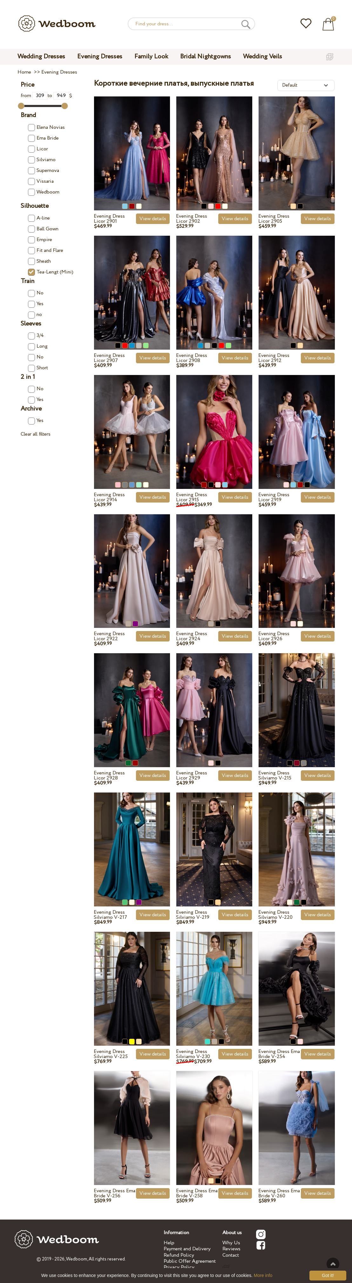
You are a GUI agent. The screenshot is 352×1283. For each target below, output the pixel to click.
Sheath (39, 261)
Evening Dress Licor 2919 (273, 497)
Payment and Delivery (187, 1249)
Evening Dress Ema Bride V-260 (279, 1193)
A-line (39, 218)
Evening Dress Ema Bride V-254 (279, 1054)
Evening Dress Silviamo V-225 (111, 1054)
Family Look (151, 56)
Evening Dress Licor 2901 (109, 219)
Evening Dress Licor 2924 (191, 636)
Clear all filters (36, 434)
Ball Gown (43, 229)
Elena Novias (46, 127)
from (34, 95)
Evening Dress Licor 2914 (109, 497)
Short (38, 368)
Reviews (231, 1249)
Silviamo (42, 159)
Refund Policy (179, 1255)
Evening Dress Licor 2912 (273, 358)
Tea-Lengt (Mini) (50, 272)
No (36, 293)
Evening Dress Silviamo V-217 (110, 915)
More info (263, 1275)
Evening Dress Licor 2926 (273, 636)
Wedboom (43, 192)
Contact (230, 1255)
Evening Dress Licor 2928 (109, 775)
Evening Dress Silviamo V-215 (274, 775)
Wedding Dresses (41, 56)
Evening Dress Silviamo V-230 (193, 1054)
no (35, 314)
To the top (333, 1264)
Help (169, 1243)
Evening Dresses (99, 56)
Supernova (43, 170)
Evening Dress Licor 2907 (109, 358)
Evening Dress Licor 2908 (191, 358)
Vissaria (41, 181)
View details (152, 218)
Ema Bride (43, 138)
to (58, 95)
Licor (38, 149)
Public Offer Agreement (190, 1261)
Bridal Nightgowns (205, 56)
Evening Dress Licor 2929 (191, 775)
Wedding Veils (262, 56)
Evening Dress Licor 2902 (191, 219)
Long (38, 346)
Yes (36, 303)
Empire (40, 239)
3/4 (36, 335)
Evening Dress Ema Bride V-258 (197, 1193)
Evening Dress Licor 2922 (109, 636)
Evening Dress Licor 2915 (191, 497)
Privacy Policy (179, 1267)
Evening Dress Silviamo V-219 (192, 915)
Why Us (231, 1243)
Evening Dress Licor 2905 (273, 219)
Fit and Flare (45, 250)
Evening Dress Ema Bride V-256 (114, 1193)
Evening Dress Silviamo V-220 (275, 915)
